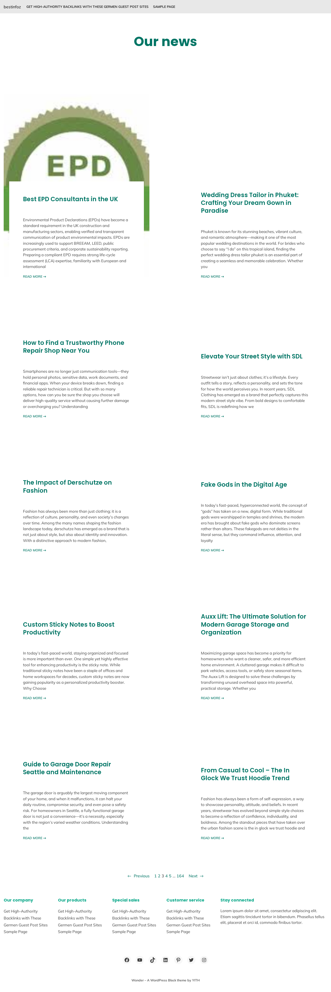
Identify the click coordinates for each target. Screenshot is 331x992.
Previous (139, 876)
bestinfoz (12, 6)
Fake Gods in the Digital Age (244, 485)
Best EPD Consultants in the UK (70, 199)
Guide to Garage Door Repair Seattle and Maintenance (67, 768)
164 (180, 875)
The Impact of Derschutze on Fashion (67, 486)
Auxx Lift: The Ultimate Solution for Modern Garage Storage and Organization (253, 624)
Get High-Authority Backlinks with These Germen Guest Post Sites (87, 7)
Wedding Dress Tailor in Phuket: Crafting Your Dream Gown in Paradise (250, 203)
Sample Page (164, 7)
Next (196, 876)
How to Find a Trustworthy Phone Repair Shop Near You (73, 347)
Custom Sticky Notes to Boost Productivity (68, 628)
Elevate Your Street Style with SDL (251, 356)
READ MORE (34, 276)
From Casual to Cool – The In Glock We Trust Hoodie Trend (245, 774)
